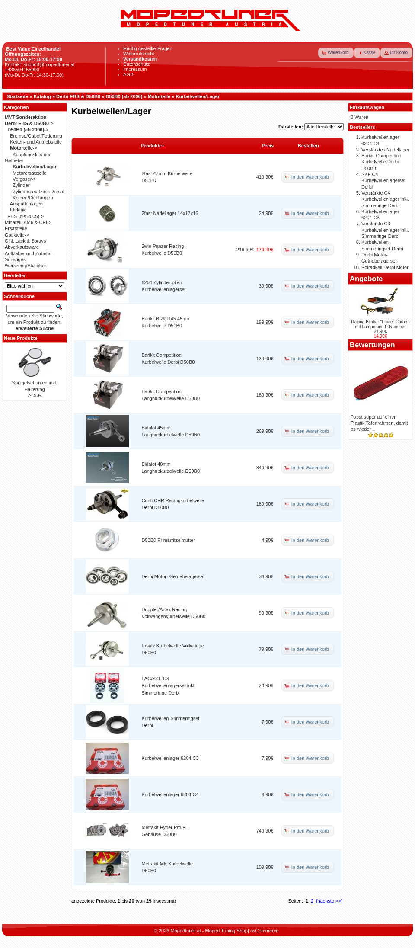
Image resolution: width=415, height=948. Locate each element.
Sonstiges (15, 259)
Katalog (42, 96)
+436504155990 (22, 69)
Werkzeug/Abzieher (25, 265)
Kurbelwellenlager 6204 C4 (170, 794)
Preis (268, 145)
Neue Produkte (21, 338)
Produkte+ (153, 145)
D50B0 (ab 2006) (123, 96)
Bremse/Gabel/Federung (36, 135)
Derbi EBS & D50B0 (78, 96)
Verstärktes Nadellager (385, 149)
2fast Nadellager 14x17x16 (170, 213)
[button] (336, 53)
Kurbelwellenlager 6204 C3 (170, 758)
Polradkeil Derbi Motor (385, 267)
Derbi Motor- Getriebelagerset (173, 576)
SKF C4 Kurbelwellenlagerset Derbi (383, 180)
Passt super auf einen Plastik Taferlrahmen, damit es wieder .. (379, 423)
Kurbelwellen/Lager (197, 96)
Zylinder (21, 185)
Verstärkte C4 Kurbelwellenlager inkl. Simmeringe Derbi (385, 199)
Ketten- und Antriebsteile (36, 141)
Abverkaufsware (22, 247)
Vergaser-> (24, 179)
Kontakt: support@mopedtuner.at (40, 64)
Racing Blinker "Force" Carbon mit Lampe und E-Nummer (380, 324)
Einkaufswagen (367, 107)
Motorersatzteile (29, 173)
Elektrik (18, 209)
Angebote (366, 278)
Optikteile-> (17, 234)
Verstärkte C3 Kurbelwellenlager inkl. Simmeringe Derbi (385, 230)
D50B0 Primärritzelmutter (168, 540)
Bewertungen (372, 345)
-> (29, 123)
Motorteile (159, 96)
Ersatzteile (16, 228)
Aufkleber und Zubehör (29, 253)
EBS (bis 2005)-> (25, 216)
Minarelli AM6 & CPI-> (28, 222)
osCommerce (264, 930)
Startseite (17, 96)
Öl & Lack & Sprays (25, 240)
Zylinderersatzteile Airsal (38, 191)
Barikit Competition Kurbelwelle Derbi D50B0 (381, 162)
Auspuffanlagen (26, 203)
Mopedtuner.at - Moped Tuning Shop (209, 930)
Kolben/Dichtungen (33, 197)
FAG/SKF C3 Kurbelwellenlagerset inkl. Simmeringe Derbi (169, 685)
